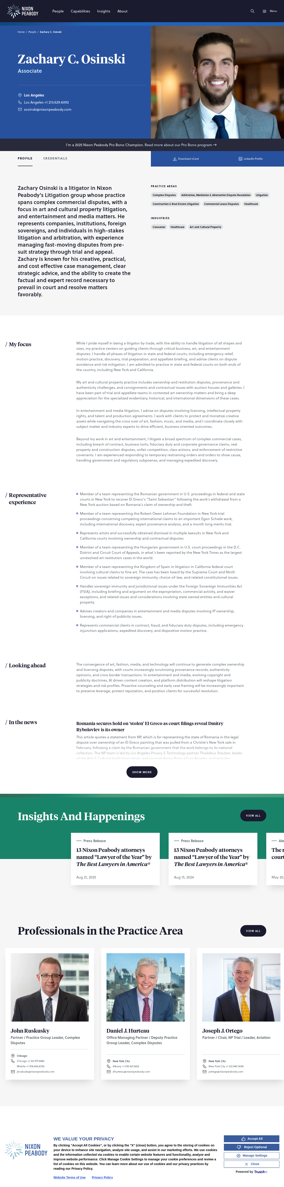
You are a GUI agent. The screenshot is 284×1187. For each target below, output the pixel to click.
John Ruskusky (30, 1030)
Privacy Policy (102, 1177)
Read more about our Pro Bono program (181, 144)
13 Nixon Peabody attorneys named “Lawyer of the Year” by (114, 856)
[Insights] (104, 11)
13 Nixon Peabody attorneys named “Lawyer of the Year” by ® (211, 856)
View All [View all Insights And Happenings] (253, 816)
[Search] (252, 11)
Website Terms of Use (69, 1177)
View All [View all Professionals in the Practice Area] (253, 931)
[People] (58, 11)
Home (21, 32)
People (32, 32)
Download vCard (185, 158)
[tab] (25, 159)
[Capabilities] (80, 11)
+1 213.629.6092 (56, 102)
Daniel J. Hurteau (127, 1030)
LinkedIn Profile (250, 158)
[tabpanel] (142, 480)
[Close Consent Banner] (251, 1164)
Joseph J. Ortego (222, 1030)
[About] (122, 11)
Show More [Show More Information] (142, 772)
